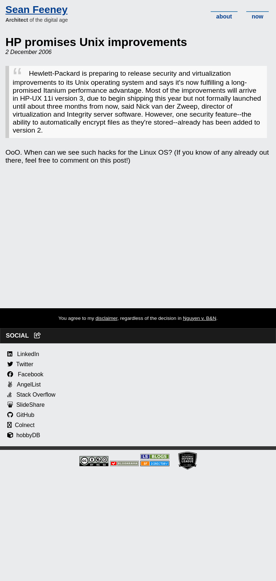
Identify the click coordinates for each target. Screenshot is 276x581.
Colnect (20, 425)
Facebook (25, 374)
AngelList (24, 384)
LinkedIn (23, 354)
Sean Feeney (36, 9)
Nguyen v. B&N (199, 318)
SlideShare (26, 405)
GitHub (20, 415)
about (224, 16)
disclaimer (106, 318)
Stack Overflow (31, 395)
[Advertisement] (138, 257)
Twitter (20, 364)
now (257, 16)
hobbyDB (23, 435)
